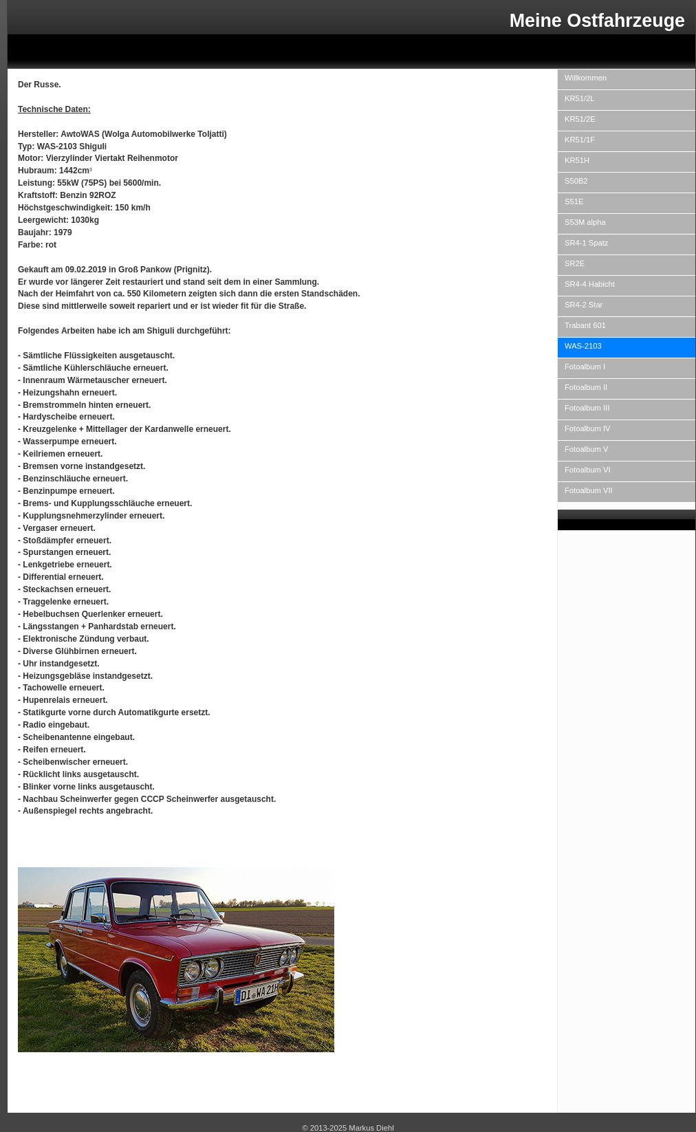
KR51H (577, 160)
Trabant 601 (585, 325)
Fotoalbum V (586, 449)
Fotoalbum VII (589, 490)
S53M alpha (585, 222)
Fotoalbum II (586, 387)
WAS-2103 (583, 346)
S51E (574, 201)
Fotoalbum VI (588, 470)
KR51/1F (580, 139)
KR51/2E (580, 119)
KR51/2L (580, 98)
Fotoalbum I (585, 366)
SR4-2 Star (583, 305)
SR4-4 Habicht (590, 284)
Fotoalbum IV (588, 428)
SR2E (575, 263)
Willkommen (586, 78)
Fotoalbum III (587, 408)
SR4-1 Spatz (586, 243)
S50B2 (576, 181)
